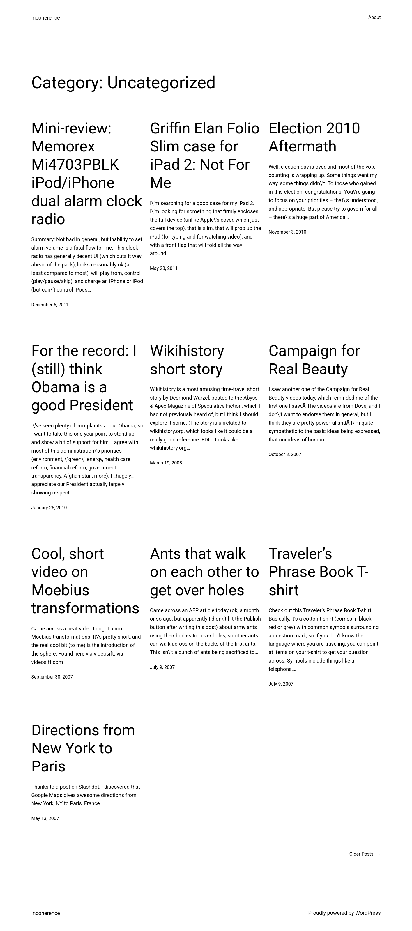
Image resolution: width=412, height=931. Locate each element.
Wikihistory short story (187, 360)
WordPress (368, 913)
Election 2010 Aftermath (314, 137)
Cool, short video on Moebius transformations (85, 581)
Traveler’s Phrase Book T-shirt (319, 572)
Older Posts (365, 854)
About (374, 17)
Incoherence (45, 18)
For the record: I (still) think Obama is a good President (84, 378)
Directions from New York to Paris (83, 748)
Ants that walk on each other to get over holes (204, 572)
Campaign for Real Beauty (314, 360)
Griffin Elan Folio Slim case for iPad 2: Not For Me (205, 155)
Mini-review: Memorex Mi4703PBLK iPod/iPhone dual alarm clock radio (86, 173)
